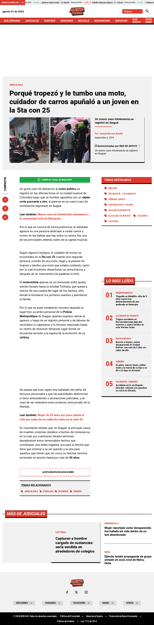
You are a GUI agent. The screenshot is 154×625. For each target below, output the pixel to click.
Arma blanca (29, 491)
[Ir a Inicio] (77, 11)
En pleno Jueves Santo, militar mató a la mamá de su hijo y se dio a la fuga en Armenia (131, 368)
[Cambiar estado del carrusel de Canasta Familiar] (22, 2)
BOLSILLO (83, 20)
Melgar (112, 188)
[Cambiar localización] (132, 11)
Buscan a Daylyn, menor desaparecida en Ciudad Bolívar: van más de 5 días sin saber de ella (131, 346)
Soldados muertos (119, 210)
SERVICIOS (121, 20)
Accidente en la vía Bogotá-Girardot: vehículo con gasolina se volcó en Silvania (131, 388)
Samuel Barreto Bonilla (111, 133)
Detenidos (62, 491)
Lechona (113, 221)
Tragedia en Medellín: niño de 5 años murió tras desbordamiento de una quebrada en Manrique (131, 300)
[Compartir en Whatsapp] (5, 217)
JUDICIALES (32, 20)
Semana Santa (116, 199)
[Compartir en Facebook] (5, 200)
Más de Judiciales (26, 597)
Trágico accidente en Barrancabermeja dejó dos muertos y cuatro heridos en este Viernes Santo (130, 323)
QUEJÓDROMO (12, 20)
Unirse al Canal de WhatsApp (55, 179)
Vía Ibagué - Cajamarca (122, 193)
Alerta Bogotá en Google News (55, 472)
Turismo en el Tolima (120, 204)
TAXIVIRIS (49, 20)
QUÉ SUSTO (136, 20)
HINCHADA (66, 20)
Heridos (75, 491)
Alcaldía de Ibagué (119, 215)
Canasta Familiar (10, 2)
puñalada (47, 491)
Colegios (142, 215)
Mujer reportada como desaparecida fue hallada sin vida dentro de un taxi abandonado (128, 615)
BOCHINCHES (102, 20)
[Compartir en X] (5, 208)
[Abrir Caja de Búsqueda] (147, 11)
